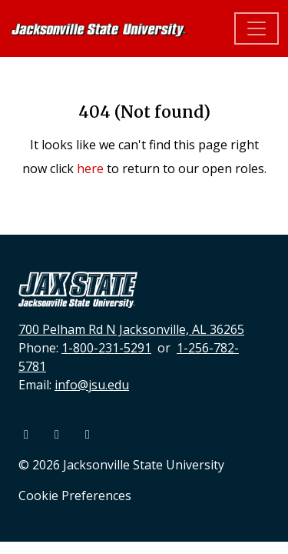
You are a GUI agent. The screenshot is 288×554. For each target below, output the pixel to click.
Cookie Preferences (74, 495)
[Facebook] (27, 434)
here (90, 168)
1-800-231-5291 (106, 347)
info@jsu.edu (92, 384)
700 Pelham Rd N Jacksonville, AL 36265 (131, 329)
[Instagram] (87, 434)
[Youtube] (58, 434)
